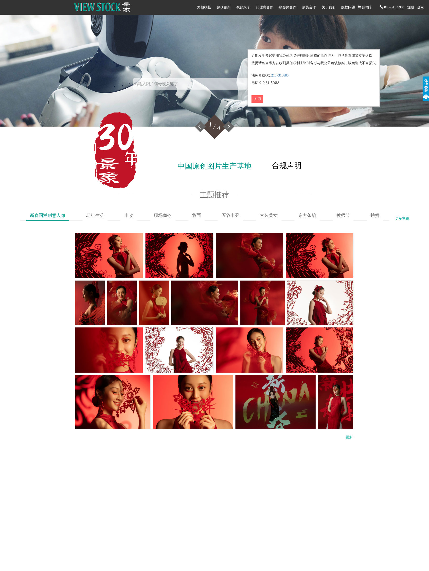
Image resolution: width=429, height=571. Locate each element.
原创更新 (224, 7)
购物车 (365, 7)
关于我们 (329, 7)
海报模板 (204, 7)
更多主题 (402, 218)
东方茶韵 (307, 215)
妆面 (196, 215)
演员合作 (309, 7)
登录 (420, 7)
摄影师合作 (287, 7)
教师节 (343, 215)
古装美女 (269, 215)
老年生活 (95, 215)
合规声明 (287, 165)
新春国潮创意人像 (47, 215)
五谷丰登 (230, 215)
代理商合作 (264, 7)
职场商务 (163, 215)
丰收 (128, 215)
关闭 (257, 99)
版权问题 (348, 7)
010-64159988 (392, 7)
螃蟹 (375, 215)
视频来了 (243, 7)
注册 (410, 7)
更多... (350, 437)
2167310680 (279, 75)
